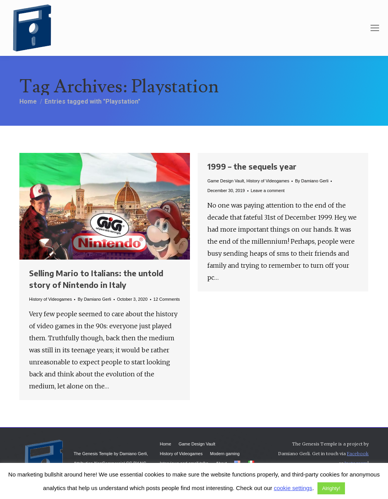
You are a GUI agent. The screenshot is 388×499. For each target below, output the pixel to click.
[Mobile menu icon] (374, 28)
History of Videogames (50, 299)
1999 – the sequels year (252, 166)
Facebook (358, 453)
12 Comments (166, 299)
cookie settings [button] (293, 488)
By (94, 299)
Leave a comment (268, 190)
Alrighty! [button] (331, 488)
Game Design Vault (225, 180)
